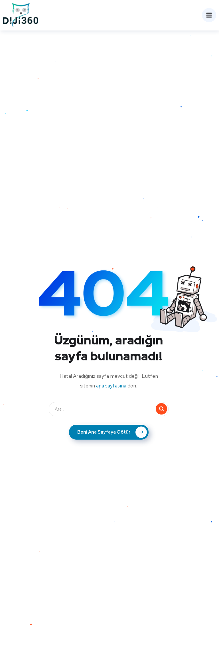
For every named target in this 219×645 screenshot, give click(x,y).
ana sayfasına (111, 385)
